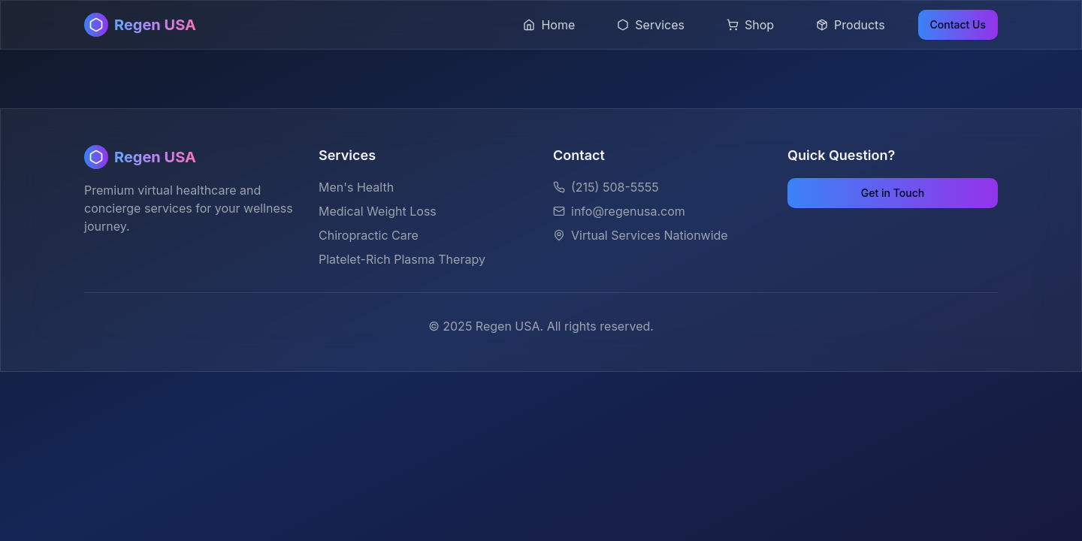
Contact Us (958, 24)
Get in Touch (892, 192)
